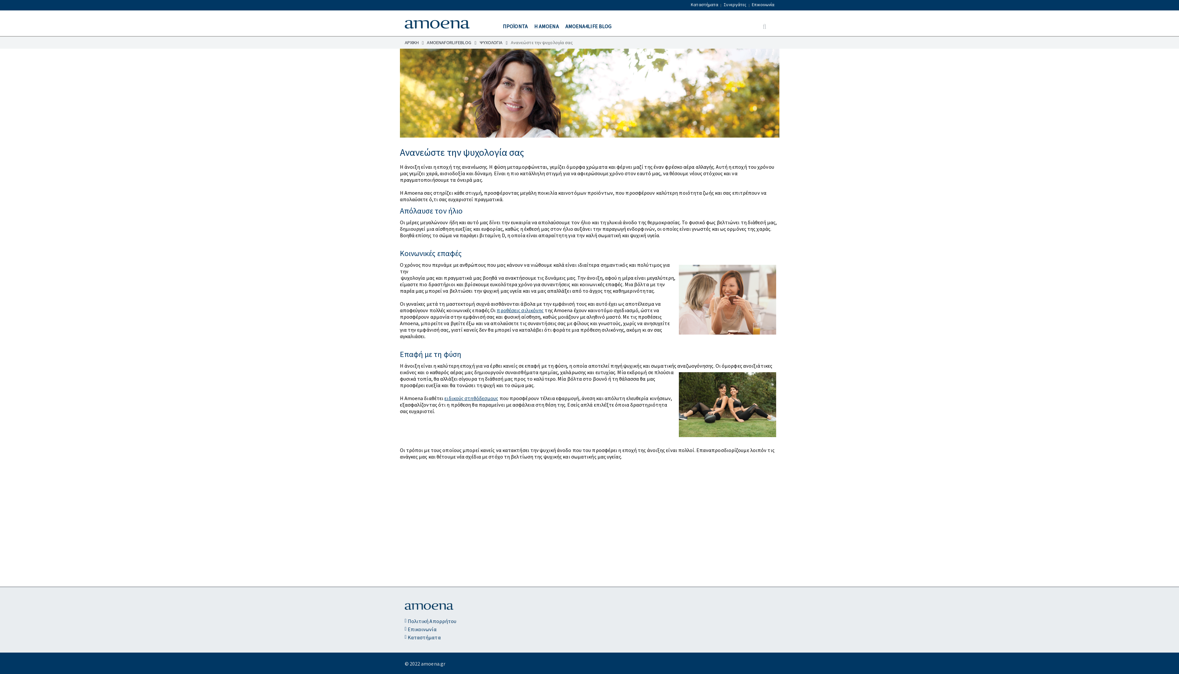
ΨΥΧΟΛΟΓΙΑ (494, 42)
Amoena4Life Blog (588, 26)
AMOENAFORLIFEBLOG (451, 42)
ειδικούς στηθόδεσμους (471, 398)
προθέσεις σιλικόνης (520, 310)
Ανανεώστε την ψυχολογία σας (542, 42)
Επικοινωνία (763, 4)
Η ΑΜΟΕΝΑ (546, 26)
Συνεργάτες (735, 4)
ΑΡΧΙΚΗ (414, 42)
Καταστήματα (704, 4)
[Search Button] (764, 27)
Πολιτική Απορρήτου (431, 621)
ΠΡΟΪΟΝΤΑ (515, 26)
